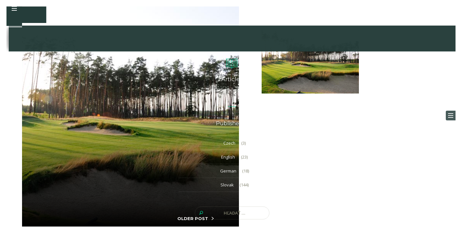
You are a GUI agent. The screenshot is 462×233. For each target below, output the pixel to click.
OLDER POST (192, 218)
